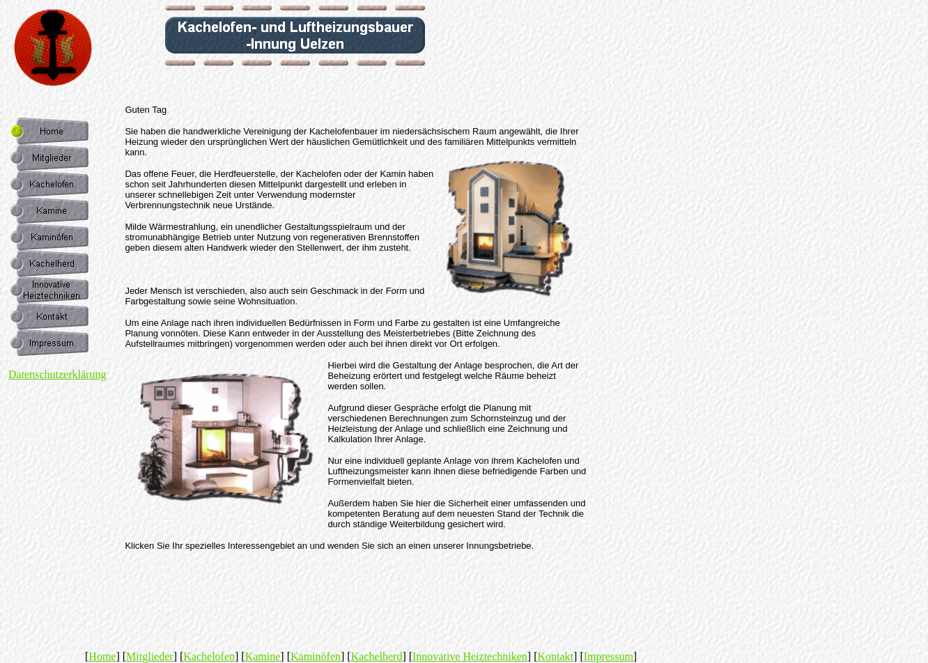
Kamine (263, 656)
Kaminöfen (316, 656)
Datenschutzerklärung (57, 374)
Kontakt (556, 656)
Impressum (608, 656)
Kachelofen (209, 656)
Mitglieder (149, 656)
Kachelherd (377, 656)
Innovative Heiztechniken (469, 656)
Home (102, 656)
